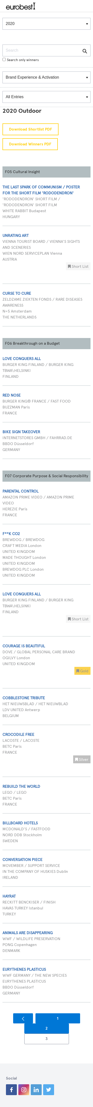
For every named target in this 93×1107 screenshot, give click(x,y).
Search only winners (20, 60)
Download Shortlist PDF (30, 129)
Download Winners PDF (30, 144)
